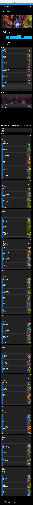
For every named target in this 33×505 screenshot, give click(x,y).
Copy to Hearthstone (5, 140)
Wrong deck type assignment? (16, 109)
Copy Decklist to (16, 88)
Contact (16, 503)
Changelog (12, 503)
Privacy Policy (19, 503)
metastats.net (18, 501)
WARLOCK (4, 137)
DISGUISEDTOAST (15, 44)
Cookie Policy (24, 503)
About (28, 503)
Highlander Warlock (7, 95)
